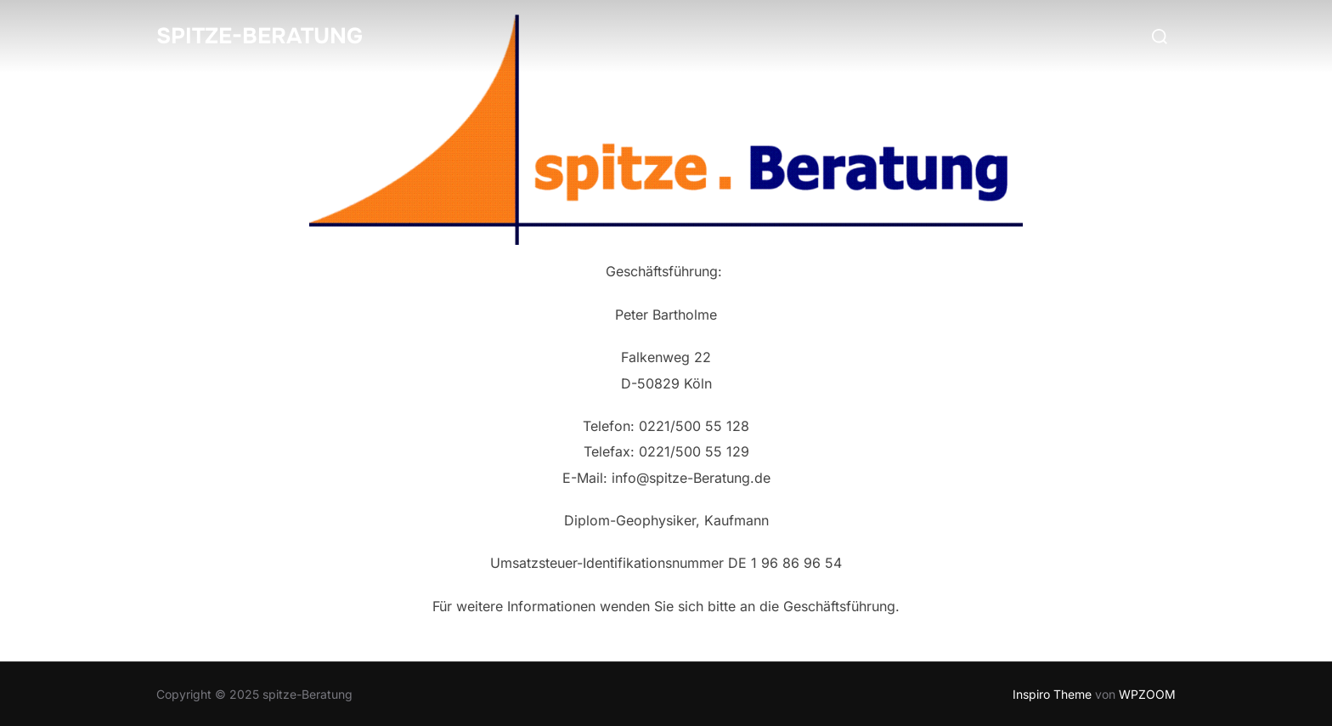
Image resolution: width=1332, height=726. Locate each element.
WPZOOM (1147, 694)
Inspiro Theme (1052, 694)
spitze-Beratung (259, 36)
